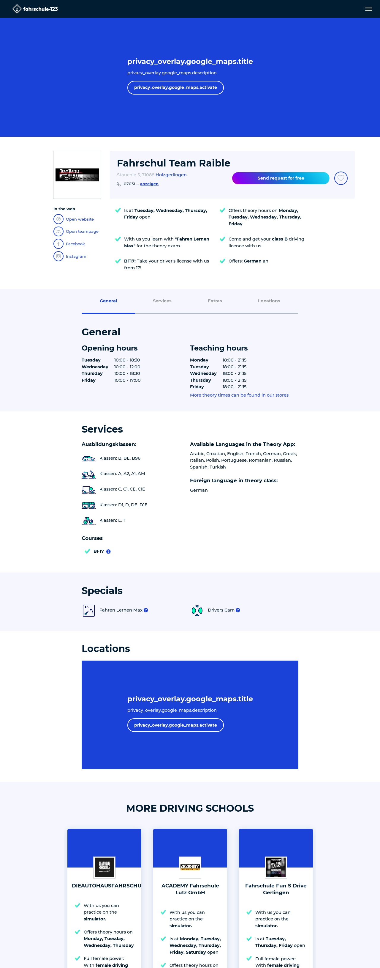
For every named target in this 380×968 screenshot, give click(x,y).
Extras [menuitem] (215, 301)
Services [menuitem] (162, 301)
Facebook (69, 244)
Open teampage (76, 232)
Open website (73, 219)
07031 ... (141, 183)
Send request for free (281, 178)
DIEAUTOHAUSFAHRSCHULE (110, 886)
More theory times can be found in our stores (239, 395)
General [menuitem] (108, 301)
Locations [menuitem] (269, 301)
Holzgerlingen (171, 174)
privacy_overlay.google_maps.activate (175, 87)
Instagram (69, 256)
